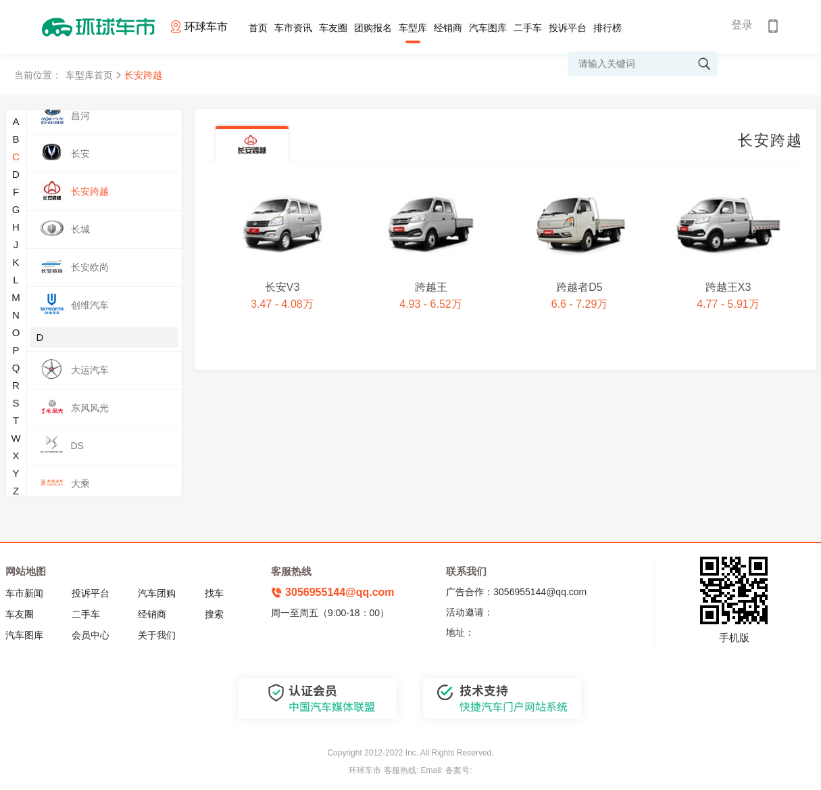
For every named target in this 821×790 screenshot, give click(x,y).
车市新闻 (24, 593)
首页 (258, 27)
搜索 (214, 614)
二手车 (528, 27)
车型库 (413, 27)
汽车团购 (157, 593)
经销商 (448, 27)
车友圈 (333, 27)
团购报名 (373, 27)
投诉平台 (568, 27)
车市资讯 (293, 27)
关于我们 (157, 635)
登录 (742, 24)
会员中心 (90, 635)
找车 (214, 593)
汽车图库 (488, 27)
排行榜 (607, 27)
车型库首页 (89, 75)
